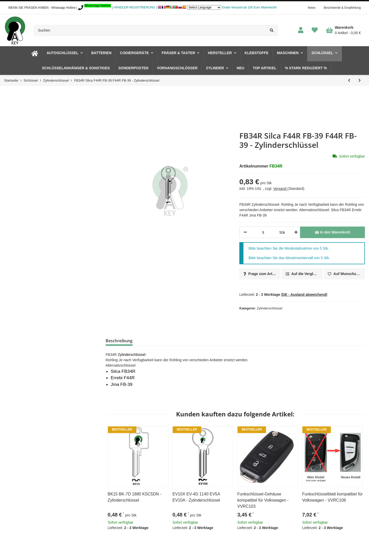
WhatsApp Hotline (97, 5)
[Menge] (263, 232)
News (311, 7)
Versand (280, 189)
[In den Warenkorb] (332, 232)
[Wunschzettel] (315, 30)
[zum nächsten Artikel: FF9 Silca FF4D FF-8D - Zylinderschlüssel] (359, 80)
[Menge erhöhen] (295, 232)
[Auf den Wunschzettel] (344, 273)
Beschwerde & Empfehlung (342, 7)
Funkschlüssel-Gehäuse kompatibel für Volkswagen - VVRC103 (263, 500)
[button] (301, 30)
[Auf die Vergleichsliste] (302, 273)
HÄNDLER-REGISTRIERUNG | (135, 7)
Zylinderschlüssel (269, 308)
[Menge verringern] (245, 232)
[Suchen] (150, 30)
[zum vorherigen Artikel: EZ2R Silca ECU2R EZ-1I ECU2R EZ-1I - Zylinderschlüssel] (349, 80)
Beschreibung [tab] (119, 341)
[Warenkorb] (343, 30)
